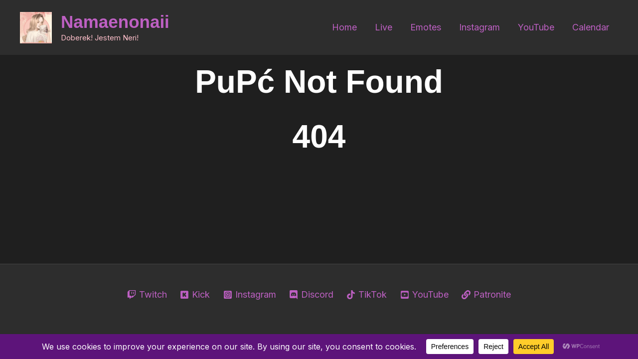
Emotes (425, 27)
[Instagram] (249, 294)
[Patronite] (486, 294)
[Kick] (194, 294)
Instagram (479, 27)
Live (383, 27)
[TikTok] (366, 294)
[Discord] (311, 294)
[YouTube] (424, 294)
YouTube (536, 27)
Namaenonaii (115, 21)
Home (344, 27)
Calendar (590, 27)
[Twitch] (147, 294)
